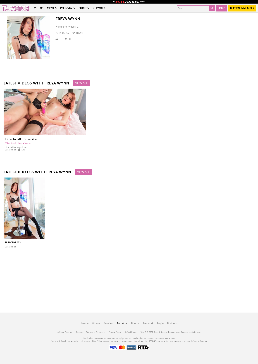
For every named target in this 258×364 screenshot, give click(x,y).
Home (85, 323)
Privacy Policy (115, 332)
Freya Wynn (24, 143)
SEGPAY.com (154, 341)
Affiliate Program (65, 332)
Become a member (242, 8)
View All (81, 82)
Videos (38, 8)
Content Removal (199, 341)
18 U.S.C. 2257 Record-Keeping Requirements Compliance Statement (170, 332)
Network (98, 8)
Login (222, 8)
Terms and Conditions (95, 332)
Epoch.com (65, 341)
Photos (83, 8)
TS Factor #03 (13, 242)
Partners (172, 323)
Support (79, 332)
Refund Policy (131, 332)
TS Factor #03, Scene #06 (21, 139)
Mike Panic (11, 143)
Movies (52, 8)
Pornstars (67, 8)
